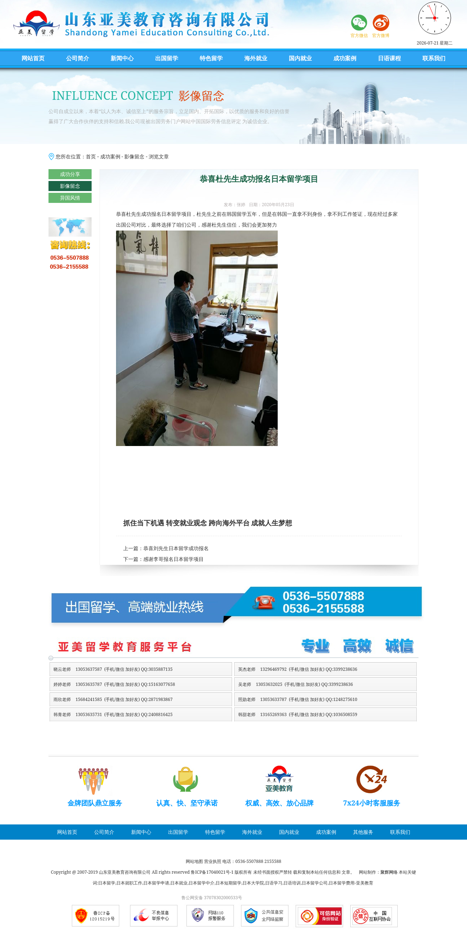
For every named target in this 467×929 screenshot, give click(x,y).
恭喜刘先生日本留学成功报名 (176, 548)
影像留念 (134, 156)
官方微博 (380, 35)
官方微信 (359, 35)
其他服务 (363, 831)
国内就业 (300, 58)
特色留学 (211, 58)
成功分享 (70, 174)
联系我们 (433, 58)
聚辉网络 (389, 872)
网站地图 (194, 861)
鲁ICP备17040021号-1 (212, 872)
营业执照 (212, 861)
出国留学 (166, 58)
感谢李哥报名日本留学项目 (173, 559)
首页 (91, 156)
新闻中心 (122, 58)
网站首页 (33, 58)
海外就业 (255, 58)
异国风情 (70, 197)
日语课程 (389, 58)
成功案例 (344, 58)
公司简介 (77, 58)
